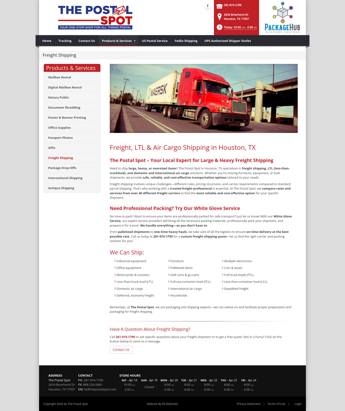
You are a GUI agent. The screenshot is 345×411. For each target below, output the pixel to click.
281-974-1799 (233, 5)
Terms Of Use (276, 404)
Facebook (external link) (207, 5)
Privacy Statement (249, 404)
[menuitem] (47, 40)
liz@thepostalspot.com (100, 389)
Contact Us (121, 349)
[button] (236, 29)
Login (298, 404)
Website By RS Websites (162, 404)
